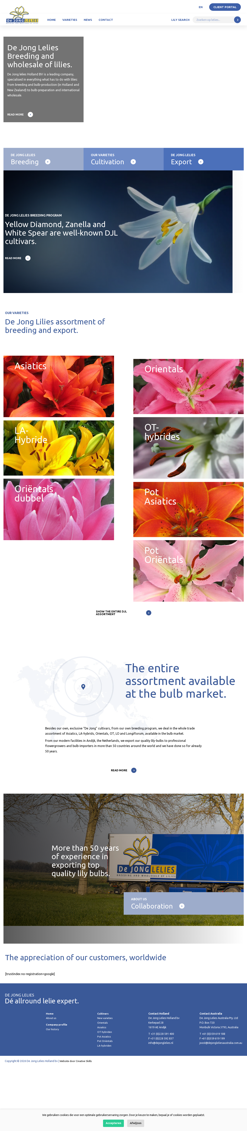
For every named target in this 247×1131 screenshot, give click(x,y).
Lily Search (180, 19)
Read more (16, 114)
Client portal (225, 7)
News (88, 19)
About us (51, 1082)
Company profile (57, 1089)
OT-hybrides (188, 472)
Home (51, 19)
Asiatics (58, 395)
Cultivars (103, 1078)
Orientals (188, 395)
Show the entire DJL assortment (111, 677)
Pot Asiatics (188, 550)
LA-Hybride (58, 472)
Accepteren (113, 1123)
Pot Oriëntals (188, 626)
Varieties (69, 19)
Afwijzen (135, 1123)
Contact (106, 19)
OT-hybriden (105, 1096)
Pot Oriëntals (105, 1105)
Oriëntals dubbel (58, 549)
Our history (52, 1094)
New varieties (105, 1082)
